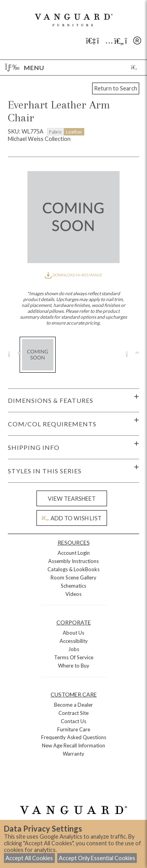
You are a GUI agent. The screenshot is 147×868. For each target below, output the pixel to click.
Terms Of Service (73, 657)
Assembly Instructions (73, 561)
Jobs (73, 649)
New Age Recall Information (73, 745)
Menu (24, 67)
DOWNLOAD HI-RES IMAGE (73, 274)
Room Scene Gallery (73, 577)
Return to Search (115, 88)
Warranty (73, 754)
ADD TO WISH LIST (71, 518)
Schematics (73, 586)
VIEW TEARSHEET (72, 498)
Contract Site (73, 713)
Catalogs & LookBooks (73, 569)
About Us (73, 633)
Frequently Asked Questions (73, 737)
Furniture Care (73, 729)
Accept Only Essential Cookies (97, 858)
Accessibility (74, 641)
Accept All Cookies (29, 858)
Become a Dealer (73, 705)
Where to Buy (73, 665)
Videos (73, 594)
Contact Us (73, 721)
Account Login (74, 553)
